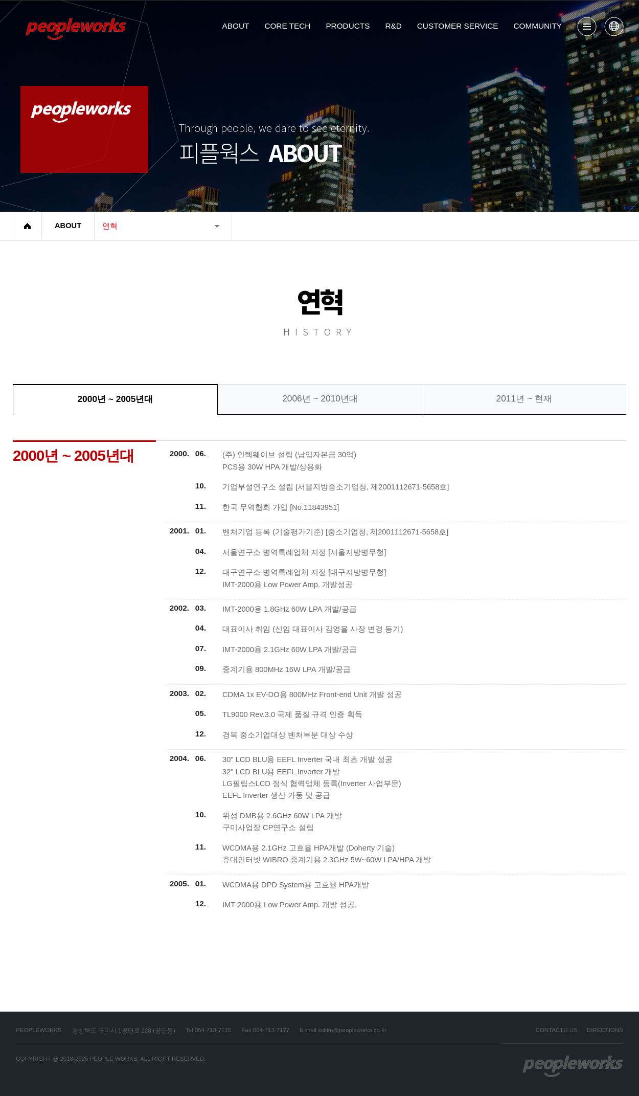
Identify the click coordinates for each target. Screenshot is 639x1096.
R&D (393, 25)
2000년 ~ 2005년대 (115, 399)
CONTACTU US (556, 1030)
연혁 (110, 226)
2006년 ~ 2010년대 (320, 398)
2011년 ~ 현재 (524, 398)
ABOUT (235, 25)
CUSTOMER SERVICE (457, 25)
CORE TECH (287, 25)
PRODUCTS (348, 25)
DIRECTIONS (605, 1030)
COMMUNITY (537, 25)
